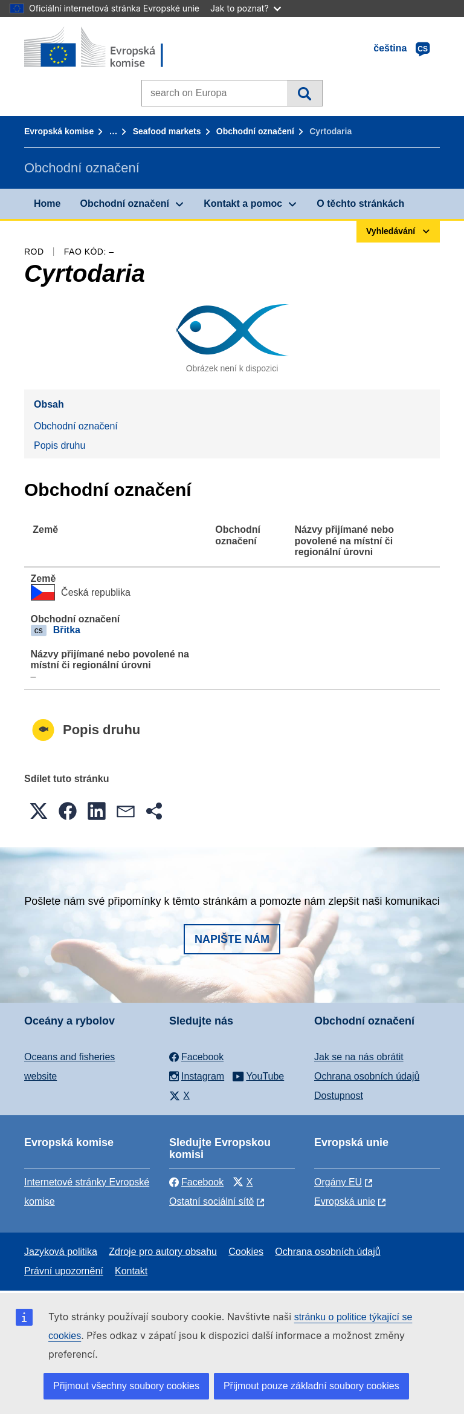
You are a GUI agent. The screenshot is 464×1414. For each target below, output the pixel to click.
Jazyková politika (60, 1251)
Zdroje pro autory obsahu (163, 1251)
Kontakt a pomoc (243, 203)
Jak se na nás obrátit (359, 1057)
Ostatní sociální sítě (211, 1201)
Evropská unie (344, 1201)
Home (47, 203)
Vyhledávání (304, 93)
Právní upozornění (63, 1271)
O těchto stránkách (360, 203)
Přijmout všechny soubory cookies (126, 1386)
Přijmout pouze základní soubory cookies (311, 1386)
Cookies (245, 1251)
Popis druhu (59, 445)
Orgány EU (338, 1182)
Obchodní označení (255, 131)
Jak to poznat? (245, 8)
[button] (39, 811)
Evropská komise (59, 131)
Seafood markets (167, 131)
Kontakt (131, 1271)
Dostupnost (338, 1095)
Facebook (196, 1182)
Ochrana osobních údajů (366, 1076)
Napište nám (232, 939)
